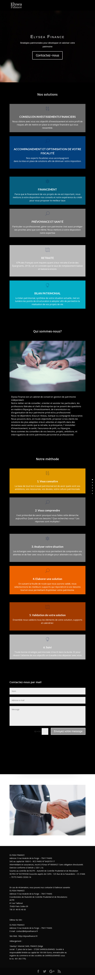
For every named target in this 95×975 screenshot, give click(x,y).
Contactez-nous (47, 55)
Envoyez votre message (68, 731)
